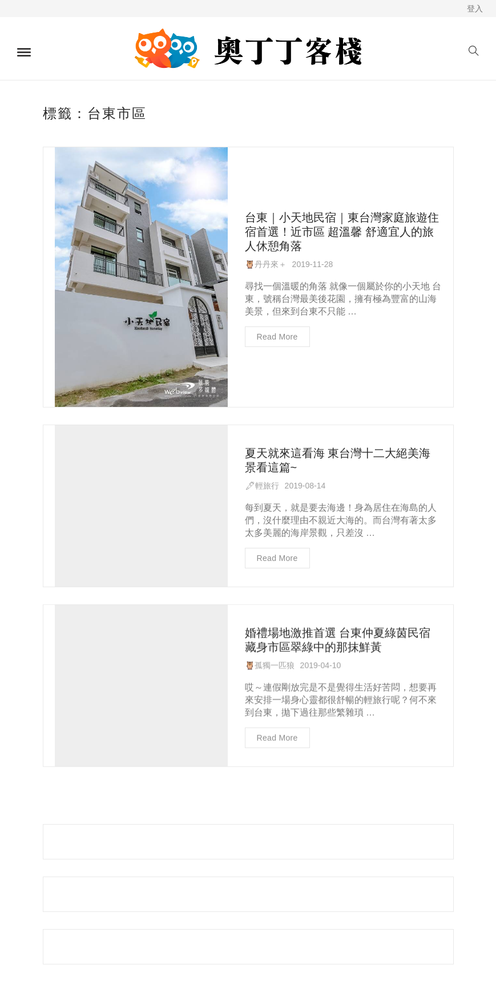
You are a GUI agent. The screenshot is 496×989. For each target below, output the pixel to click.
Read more (277, 336)
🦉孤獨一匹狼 (270, 662)
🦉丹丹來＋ (266, 264)
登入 (475, 8)
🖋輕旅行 (262, 482)
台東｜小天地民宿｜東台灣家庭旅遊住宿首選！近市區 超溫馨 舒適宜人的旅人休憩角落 (342, 231)
